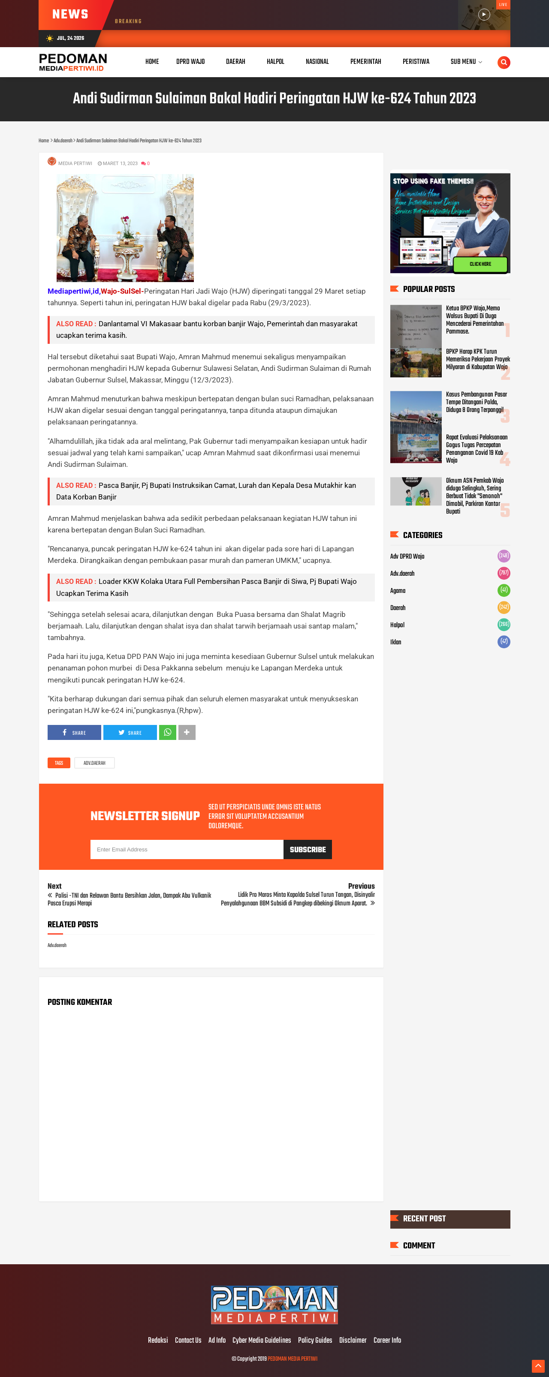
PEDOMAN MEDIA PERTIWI (292, 1359)
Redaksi (158, 1341)
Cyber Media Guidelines (261, 1341)
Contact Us (188, 1341)
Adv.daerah (95, 763)
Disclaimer (353, 1341)
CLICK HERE (480, 264)
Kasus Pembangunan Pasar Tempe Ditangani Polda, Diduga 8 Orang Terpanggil (476, 402)
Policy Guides (315, 1341)
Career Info (387, 1341)
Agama (397, 591)
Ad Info (217, 1341)
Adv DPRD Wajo (407, 556)
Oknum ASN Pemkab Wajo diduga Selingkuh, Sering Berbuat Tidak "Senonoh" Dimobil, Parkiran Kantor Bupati (475, 496)
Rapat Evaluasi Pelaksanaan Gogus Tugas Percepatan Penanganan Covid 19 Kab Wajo (477, 449)
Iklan (395, 642)
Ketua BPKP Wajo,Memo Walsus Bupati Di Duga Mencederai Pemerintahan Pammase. (475, 320)
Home (152, 62)
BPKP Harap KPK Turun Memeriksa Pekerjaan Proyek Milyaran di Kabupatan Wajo (478, 359)
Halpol (397, 625)
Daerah (398, 608)
